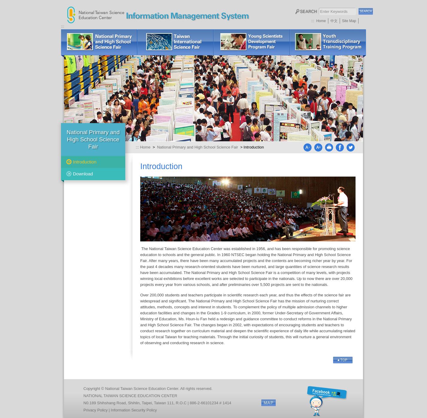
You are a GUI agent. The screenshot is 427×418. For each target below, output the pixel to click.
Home (321, 21)
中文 (334, 21)
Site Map (349, 21)
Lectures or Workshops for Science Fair (328, 42)
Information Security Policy (134, 410)
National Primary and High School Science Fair (99, 42)
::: (312, 21)
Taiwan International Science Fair (175, 42)
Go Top (343, 360)
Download (83, 173)
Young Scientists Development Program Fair (252, 42)
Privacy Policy (95, 410)
